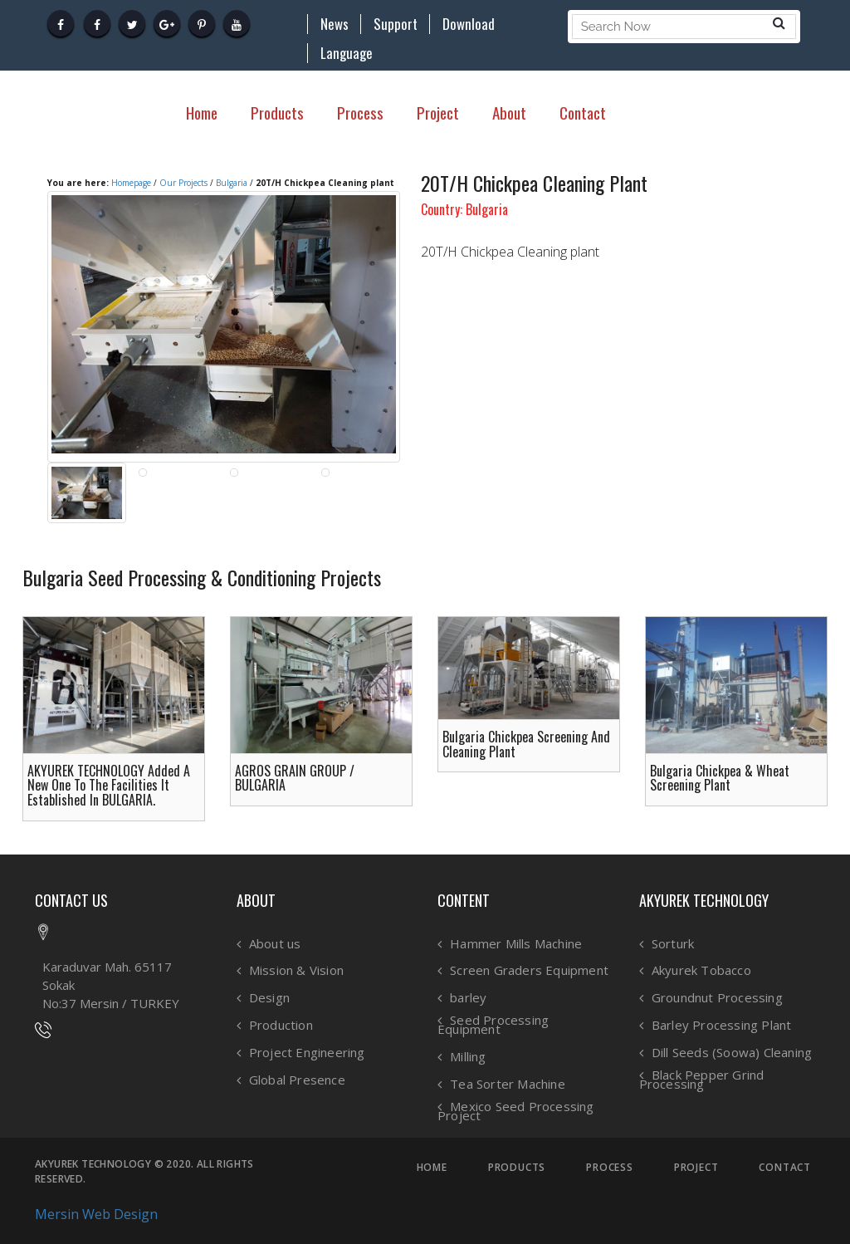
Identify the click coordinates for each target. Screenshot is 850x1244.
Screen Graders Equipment (529, 970)
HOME (432, 1167)
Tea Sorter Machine (507, 1084)
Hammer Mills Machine (516, 943)
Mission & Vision (296, 970)
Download (468, 24)
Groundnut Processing (717, 997)
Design (269, 997)
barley (468, 997)
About (509, 112)
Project (438, 112)
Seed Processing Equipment (493, 1024)
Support (396, 24)
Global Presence (297, 1080)
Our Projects (183, 183)
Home (201, 112)
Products (277, 112)
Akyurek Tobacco (701, 970)
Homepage (131, 183)
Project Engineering (307, 1052)
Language (346, 53)
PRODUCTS (516, 1167)
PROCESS (609, 1167)
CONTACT (785, 1167)
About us (275, 943)
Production (281, 1025)
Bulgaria (231, 183)
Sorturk (673, 943)
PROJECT (696, 1167)
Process (360, 112)
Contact (582, 112)
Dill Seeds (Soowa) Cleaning (732, 1052)
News (334, 24)
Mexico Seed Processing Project (515, 1110)
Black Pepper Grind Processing (702, 1079)
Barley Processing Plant (722, 1025)
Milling (468, 1056)
